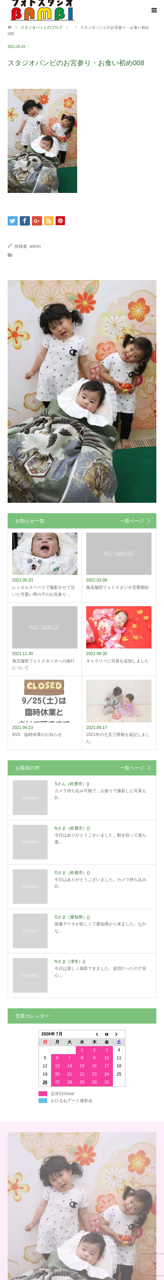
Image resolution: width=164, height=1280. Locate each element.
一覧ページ (132, 520)
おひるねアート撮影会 (71, 1100)
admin (35, 246)
